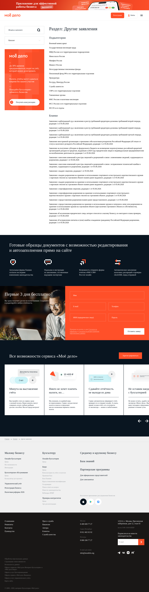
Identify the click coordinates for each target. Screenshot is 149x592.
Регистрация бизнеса (13, 488)
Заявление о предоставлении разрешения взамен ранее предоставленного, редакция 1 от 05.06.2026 (88, 200)
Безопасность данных (12, 564)
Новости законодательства (51, 490)
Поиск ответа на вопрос (50, 487)
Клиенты (45, 531)
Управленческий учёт (13, 484)
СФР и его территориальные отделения (64, 91)
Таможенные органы (57, 95)
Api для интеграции (49, 504)
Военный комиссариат (58, 43)
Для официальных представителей (93, 475)
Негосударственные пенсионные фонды (65, 69)
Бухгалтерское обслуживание (16, 473)
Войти (133, 15)
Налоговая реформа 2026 (14, 492)
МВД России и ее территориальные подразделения (69, 52)
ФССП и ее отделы (56, 108)
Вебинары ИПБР (48, 493)
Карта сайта (9, 581)
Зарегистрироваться (130, 356)
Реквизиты (9, 524)
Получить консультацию (25, 102)
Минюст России (55, 65)
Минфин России (55, 61)
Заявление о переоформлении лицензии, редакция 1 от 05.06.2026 (75, 189)
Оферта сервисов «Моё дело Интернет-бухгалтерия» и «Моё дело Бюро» (23, 568)
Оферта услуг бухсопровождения (16, 572)
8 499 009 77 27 (86, 524)
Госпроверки (46, 484)
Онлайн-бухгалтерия (13, 459)
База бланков (46, 478)
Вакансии (46, 524)
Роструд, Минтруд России (59, 82)
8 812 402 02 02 (86, 532)
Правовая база (47, 476)
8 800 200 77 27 (86, 540)
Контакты (8, 528)
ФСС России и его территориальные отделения (67, 104)
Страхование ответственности (15, 562)
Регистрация (117, 15)
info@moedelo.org (87, 553)
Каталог (11, 40)
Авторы (45, 528)
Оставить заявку (134, 331)
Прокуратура (54, 78)
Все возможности (11, 465)
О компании (9, 521)
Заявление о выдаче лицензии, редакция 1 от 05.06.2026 (71, 171)
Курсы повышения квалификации (54, 481)
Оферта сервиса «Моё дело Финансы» (18, 575)
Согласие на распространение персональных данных (84, 332)
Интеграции (9, 468)
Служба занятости (56, 86)
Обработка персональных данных (16, 559)
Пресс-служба (48, 521)
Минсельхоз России (57, 56)
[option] (23, 267)
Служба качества (49, 535)
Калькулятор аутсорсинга (13, 478)
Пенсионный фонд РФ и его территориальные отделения (71, 74)
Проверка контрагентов (51, 498)
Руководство (10, 531)
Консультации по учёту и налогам (54, 473)
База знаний (87, 461)
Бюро (44, 467)
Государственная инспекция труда (62, 48)
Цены (6, 462)
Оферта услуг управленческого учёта (17, 578)
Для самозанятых (87, 480)
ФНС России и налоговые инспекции (63, 99)
